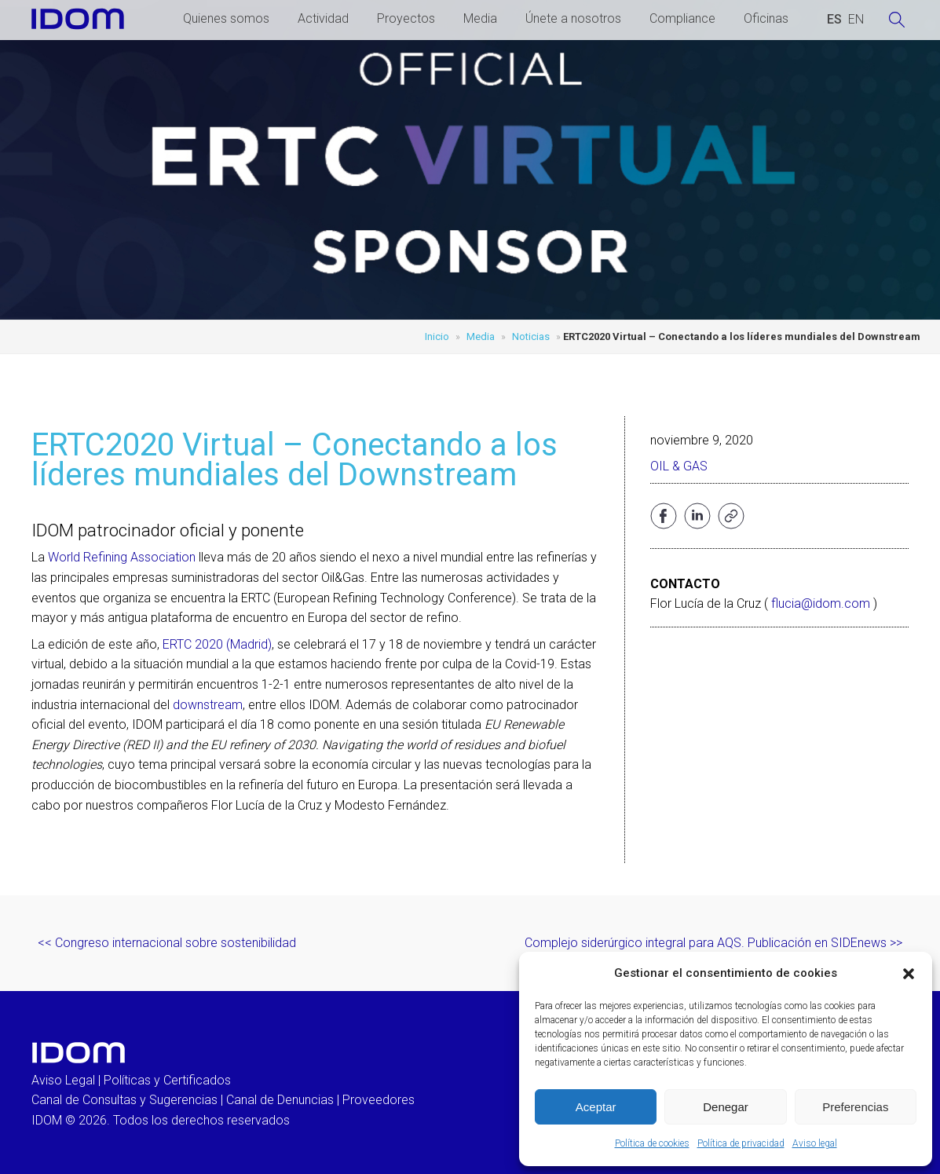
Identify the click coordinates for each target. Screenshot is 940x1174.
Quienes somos (226, 18)
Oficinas (766, 18)
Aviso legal (814, 1143)
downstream (208, 704)
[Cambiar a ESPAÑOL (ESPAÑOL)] (834, 19)
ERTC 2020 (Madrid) (217, 644)
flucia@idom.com (820, 603)
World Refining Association (122, 557)
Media (480, 18)
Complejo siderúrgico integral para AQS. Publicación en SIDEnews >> (713, 942)
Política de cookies (652, 1143)
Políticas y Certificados (167, 1080)
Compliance (682, 18)
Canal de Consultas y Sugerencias (124, 1099)
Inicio (437, 336)
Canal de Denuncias (280, 1099)
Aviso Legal (63, 1080)
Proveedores (378, 1099)
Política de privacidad (741, 1143)
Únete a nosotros (573, 18)
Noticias (531, 336)
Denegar (725, 1107)
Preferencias (855, 1107)
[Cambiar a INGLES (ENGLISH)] (856, 19)
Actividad (323, 18)
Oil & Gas (679, 466)
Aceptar (596, 1107)
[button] (908, 974)
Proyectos (406, 18)
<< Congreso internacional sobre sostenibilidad (167, 942)
